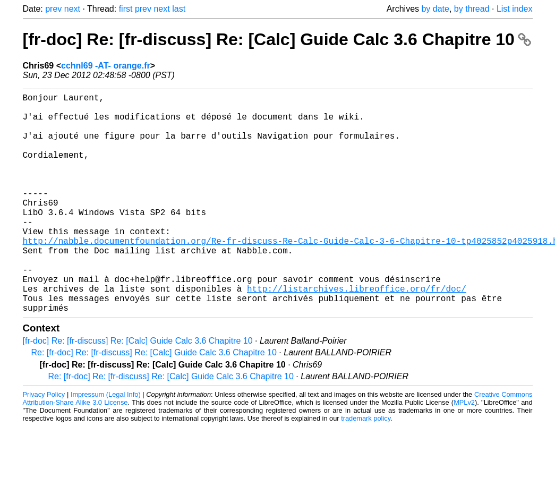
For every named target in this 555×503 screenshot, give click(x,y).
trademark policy (365, 467)
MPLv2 (464, 451)
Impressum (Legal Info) (106, 443)
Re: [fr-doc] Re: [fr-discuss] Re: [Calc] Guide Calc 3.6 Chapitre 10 (154, 401)
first (126, 8)
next (72, 8)
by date (435, 8)
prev (53, 8)
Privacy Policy (44, 443)
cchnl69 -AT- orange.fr (105, 65)
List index (515, 8)
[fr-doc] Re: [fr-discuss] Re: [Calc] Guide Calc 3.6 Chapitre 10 (277, 39)
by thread (472, 8)
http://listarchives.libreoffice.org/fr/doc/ (356, 333)
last (178, 8)
